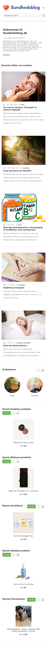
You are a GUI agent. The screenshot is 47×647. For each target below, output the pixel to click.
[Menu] (43, 8)
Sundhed (26, 168)
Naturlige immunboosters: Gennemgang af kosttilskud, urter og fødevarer (23, 228)
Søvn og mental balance (15, 345)
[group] (12, 387)
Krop (23, 104)
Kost (19, 224)
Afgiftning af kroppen (13, 287)
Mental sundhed (24, 342)
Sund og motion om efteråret (17, 171)
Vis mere (6, 55)
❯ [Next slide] (42, 370)
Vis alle (7, 413)
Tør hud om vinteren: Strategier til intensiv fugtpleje (19, 108)
